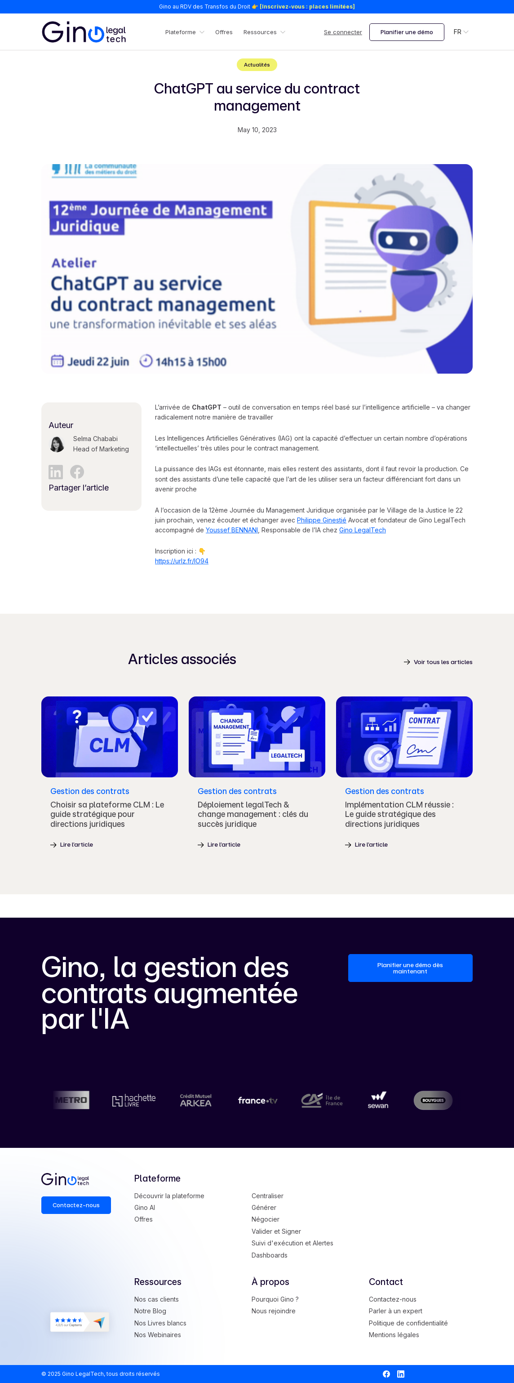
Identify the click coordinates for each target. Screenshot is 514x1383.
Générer (264, 1207)
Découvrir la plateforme (169, 1196)
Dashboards (270, 1255)
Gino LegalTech (362, 530)
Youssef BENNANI (232, 530)
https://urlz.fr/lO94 (181, 561)
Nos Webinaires (157, 1334)
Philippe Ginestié (321, 520)
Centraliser (268, 1196)
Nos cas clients (156, 1299)
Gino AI (144, 1207)
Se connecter (343, 32)
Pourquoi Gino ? (275, 1299)
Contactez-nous (393, 1299)
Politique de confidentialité (408, 1323)
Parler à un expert (395, 1311)
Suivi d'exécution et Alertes (292, 1243)
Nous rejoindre (274, 1311)
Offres (224, 32)
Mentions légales (394, 1334)
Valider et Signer (276, 1231)
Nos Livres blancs (160, 1323)
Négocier (265, 1219)
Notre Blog (150, 1311)
